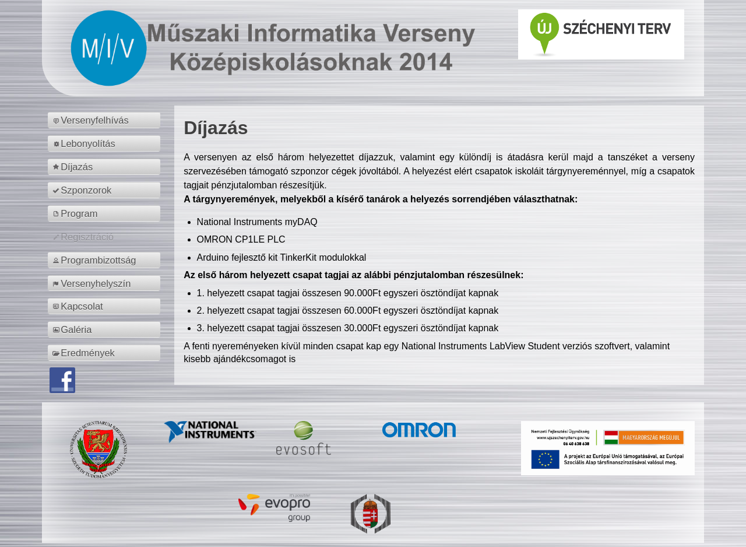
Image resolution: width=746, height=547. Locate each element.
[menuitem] (106, 120)
